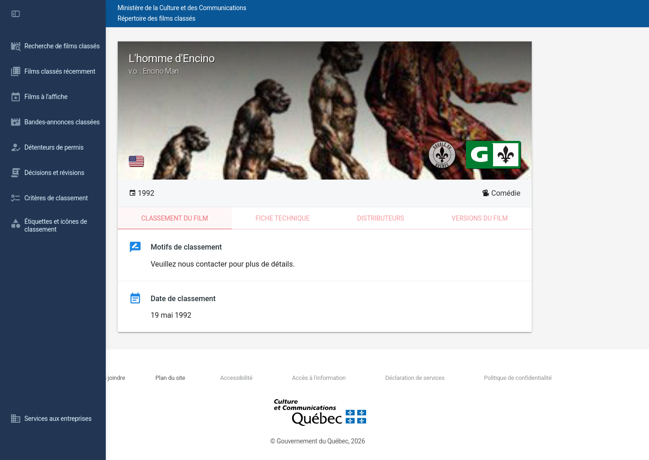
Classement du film (227, 218)
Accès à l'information (366, 377)
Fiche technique (335, 218)
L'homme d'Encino (378, 64)
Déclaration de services (450, 377)
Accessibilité (295, 377)
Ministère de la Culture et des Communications (271, 8)
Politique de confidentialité (541, 377)
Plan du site (241, 377)
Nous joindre (191, 377)
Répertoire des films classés (246, 18)
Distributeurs (433, 218)
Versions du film (533, 218)
